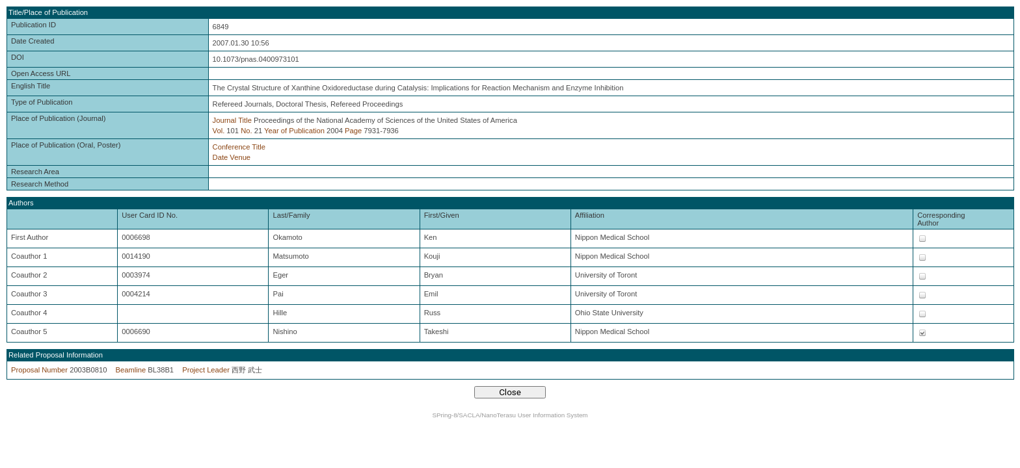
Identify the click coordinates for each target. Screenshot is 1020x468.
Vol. (219, 131)
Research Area (35, 172)
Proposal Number (39, 370)
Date (220, 157)
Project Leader (206, 370)
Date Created (33, 41)
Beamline (131, 370)
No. (246, 131)
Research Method (39, 184)
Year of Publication (294, 131)
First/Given (441, 215)
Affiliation (589, 215)
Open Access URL (40, 73)
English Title (30, 86)
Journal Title (232, 120)
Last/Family (291, 215)
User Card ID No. (150, 215)
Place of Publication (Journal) (58, 118)
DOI (17, 57)
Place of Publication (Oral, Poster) (66, 145)
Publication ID (33, 25)
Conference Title (239, 147)
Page (353, 131)
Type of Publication (42, 102)
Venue (240, 157)
